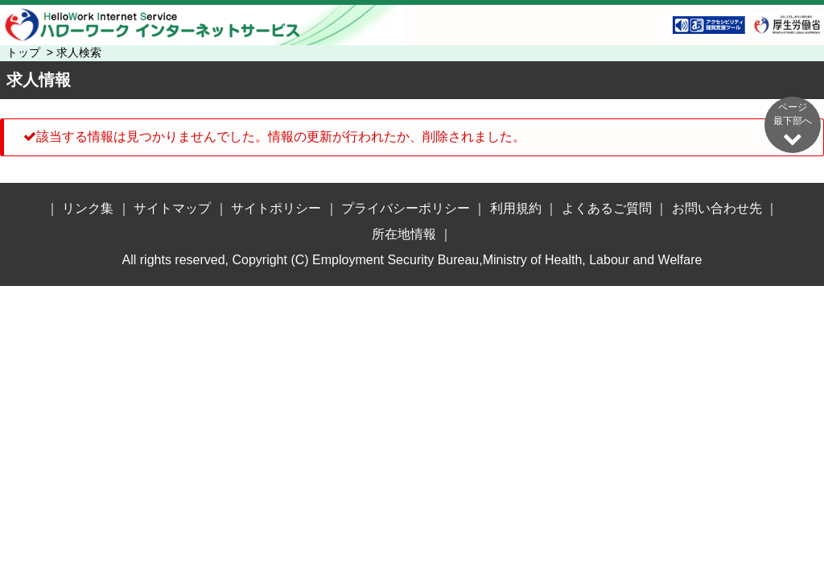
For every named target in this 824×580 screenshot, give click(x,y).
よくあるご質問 (607, 208)
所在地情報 (404, 234)
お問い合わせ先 (717, 208)
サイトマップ (172, 208)
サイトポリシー (276, 208)
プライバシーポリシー (405, 208)
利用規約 (516, 208)
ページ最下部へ (792, 124)
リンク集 (87, 208)
